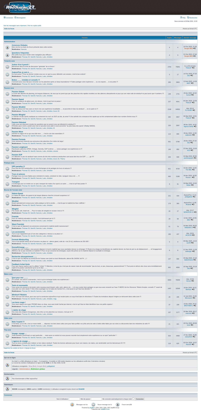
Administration (9, 41)
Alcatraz (188, 204)
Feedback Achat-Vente (21, 264)
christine (49, 57)
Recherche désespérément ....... (24, 257)
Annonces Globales (19, 45)
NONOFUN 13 (189, 212)
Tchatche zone (9, 61)
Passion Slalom (18, 92)
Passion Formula (18, 139)
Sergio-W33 (188, 48)
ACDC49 (189, 235)
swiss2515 (188, 337)
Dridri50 (81, 389)
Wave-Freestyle (18, 224)
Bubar (188, 185)
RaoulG (188, 344)
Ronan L (188, 177)
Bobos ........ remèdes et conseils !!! (26, 80)
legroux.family (188, 126)
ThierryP (188, 68)
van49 (188, 243)
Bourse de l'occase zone (13, 190)
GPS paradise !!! (18, 166)
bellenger (188, 251)
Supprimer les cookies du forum (13, 348)
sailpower (188, 135)
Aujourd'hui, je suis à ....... (22, 72)
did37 (189, 83)
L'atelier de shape (19, 310)
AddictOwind (188, 260)
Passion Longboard (19, 147)
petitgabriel (188, 197)
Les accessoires (18, 232)
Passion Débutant (19, 122)
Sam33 (33, 57)
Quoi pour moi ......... (20, 278)
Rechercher (192, 18)
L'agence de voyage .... (21, 341)
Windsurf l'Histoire (19, 295)
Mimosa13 (188, 298)
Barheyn (189, 289)
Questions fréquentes (20, 53)
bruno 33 (56, 111)
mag (54, 299)
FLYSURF (188, 110)
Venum (188, 281)
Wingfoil (15, 209)
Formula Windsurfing (20, 240)
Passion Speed (18, 99)
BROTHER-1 (188, 305)
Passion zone (9, 88)
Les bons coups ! (19, 302)
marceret (189, 313)
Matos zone (8, 274)
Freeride (15, 217)
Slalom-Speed (17, 194)
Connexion (8, 18)
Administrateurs (24, 369)
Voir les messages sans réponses (14, 25)
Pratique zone (9, 163)
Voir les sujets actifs (34, 25)
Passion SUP (17, 155)
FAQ (183, 18)
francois (24, 49)
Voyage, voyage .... (19, 334)
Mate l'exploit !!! (18, 322)
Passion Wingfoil (18, 115)
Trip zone (7, 330)
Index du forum (9, 28)
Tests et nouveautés (20, 285)
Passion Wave (17, 132)
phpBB (92, 407)
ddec (188, 220)
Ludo (44, 57)
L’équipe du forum (30, 348)
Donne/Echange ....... (20, 247)
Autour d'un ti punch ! (20, 65)
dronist (55, 151)
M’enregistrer (20, 18)
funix (188, 325)
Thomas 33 (26, 57)
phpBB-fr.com (105, 409)
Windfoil (15, 201)
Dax (188, 75)
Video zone (8, 318)
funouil (188, 95)
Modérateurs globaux (38, 369)
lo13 (188, 150)
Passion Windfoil (18, 107)
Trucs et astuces (18, 174)
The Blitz (189, 170)
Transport (16, 182)
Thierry (62, 159)
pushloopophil (188, 158)
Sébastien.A (189, 227)
